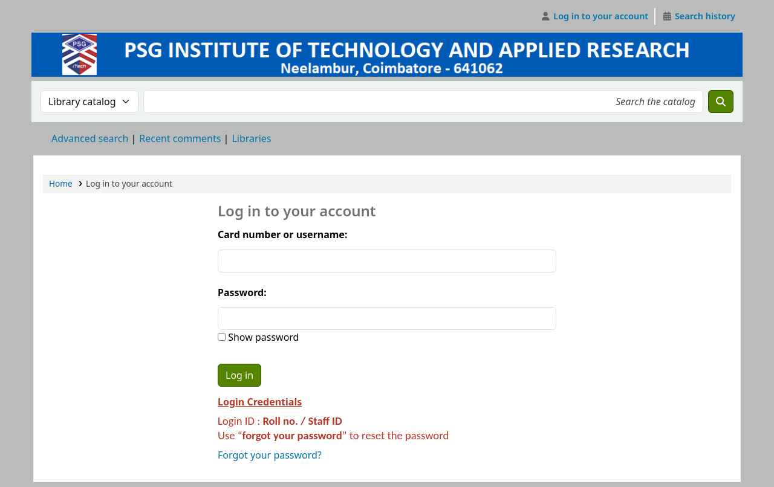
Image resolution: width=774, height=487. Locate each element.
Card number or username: (282, 234)
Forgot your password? (270, 455)
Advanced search (89, 138)
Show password (262, 337)
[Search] (720, 101)
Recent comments (180, 138)
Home (61, 183)
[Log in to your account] (595, 16)
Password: (242, 292)
